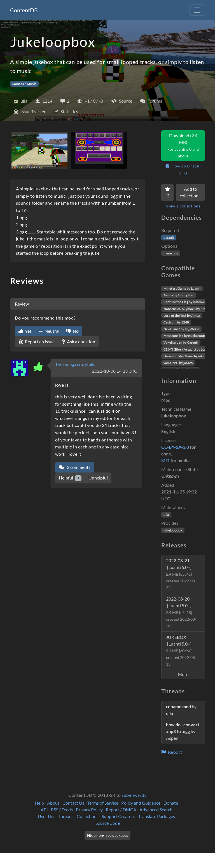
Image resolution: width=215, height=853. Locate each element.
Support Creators (118, 816)
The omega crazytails (75, 364)
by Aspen (182, 731)
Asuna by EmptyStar (178, 295)
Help (39, 802)
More (183, 674)
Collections (88, 816)
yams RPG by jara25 (178, 363)
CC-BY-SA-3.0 (175, 447)
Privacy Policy (89, 809)
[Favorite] (167, 192)
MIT (165, 460)
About (53, 802)
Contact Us (73, 802)
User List (46, 816)
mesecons (170, 253)
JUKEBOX (181, 650)
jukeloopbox (172, 530)
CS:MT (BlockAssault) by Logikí (186, 349)
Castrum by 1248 (176, 322)
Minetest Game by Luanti (181, 288)
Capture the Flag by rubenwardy (187, 302)
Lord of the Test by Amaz (181, 315)
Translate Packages (156, 816)
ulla (166, 514)
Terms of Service (102, 802)
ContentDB (24, 10)
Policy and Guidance (140, 802)
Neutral (49, 331)
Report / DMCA (121, 809)
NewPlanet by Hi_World (181, 329)
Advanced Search (155, 809)
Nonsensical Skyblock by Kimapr (187, 309)
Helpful (70, 478)
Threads (66, 816)
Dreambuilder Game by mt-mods (187, 356)
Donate (170, 802)
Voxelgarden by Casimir (180, 342)
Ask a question (78, 341)
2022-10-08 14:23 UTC (114, 371)
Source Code (107, 823)
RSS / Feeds (62, 809)
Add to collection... (190, 192)
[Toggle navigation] (197, 10)
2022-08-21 (181, 574)
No (72, 331)
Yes (25, 331)
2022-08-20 (181, 612)
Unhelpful (98, 477)
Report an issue (36, 341)
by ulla (181, 710)
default (168, 237)
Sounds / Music (24, 84)
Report (171, 752)
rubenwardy (134, 795)
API (44, 809)
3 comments (74, 467)
